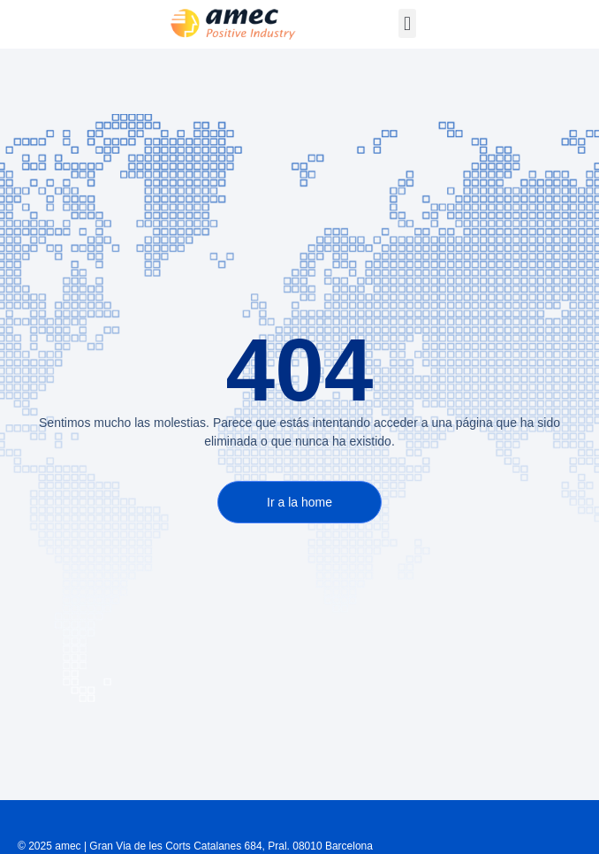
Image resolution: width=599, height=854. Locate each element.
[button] (406, 23)
